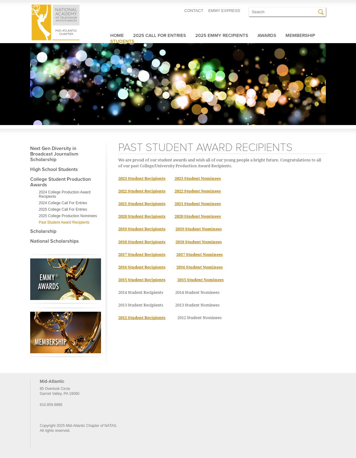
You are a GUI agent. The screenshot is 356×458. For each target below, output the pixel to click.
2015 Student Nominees (200, 280)
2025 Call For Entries (159, 35)
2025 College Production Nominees (68, 216)
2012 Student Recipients (141, 317)
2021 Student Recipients (141, 203)
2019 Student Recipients (141, 229)
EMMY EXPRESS (224, 10)
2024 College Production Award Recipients (65, 194)
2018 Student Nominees (199, 242)
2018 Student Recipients (141, 242)
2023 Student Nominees (198, 178)
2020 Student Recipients (141, 216)
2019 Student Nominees (199, 229)
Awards (266, 35)
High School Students (54, 169)
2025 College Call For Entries (63, 209)
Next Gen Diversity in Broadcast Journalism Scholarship (54, 154)
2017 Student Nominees (199, 254)
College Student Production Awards (60, 182)
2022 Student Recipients (141, 191)
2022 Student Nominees (198, 191)
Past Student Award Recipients (64, 222)
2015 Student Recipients (141, 280)
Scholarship (43, 231)
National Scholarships (54, 241)
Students (122, 41)
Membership (300, 35)
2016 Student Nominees (199, 267)
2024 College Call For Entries (63, 203)
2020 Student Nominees (198, 216)
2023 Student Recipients (141, 178)
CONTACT (193, 10)
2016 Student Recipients (141, 267)
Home (117, 35)
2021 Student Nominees (198, 203)
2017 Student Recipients (141, 254)
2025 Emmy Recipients (221, 35)
